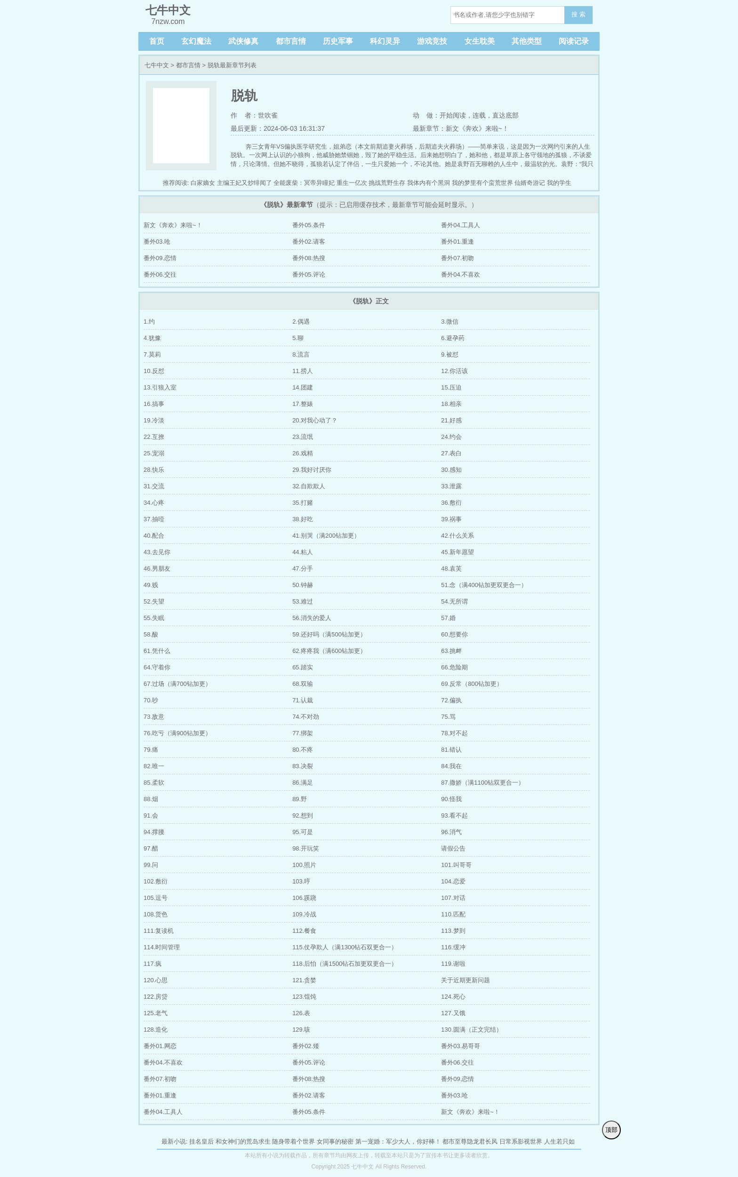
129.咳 (301, 1029)
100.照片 (304, 864)
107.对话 (453, 897)
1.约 (149, 321)
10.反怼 (154, 370)
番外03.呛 (157, 241)
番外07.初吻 (457, 258)
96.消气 (451, 831)
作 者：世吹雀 (254, 115)
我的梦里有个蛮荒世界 (482, 182)
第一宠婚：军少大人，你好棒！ (398, 1141)
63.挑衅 (451, 650)
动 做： (426, 115)
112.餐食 (304, 930)
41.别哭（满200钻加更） (326, 535)
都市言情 (291, 41)
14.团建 (302, 387)
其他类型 (527, 41)
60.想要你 (454, 634)
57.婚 (448, 617)
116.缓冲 (453, 947)
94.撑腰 (154, 831)
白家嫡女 (203, 182)
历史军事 (338, 41)
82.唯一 (154, 766)
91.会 (151, 815)
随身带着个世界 (293, 1141)
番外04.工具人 (460, 225)
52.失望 (154, 601)
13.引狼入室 (160, 387)
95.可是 (302, 831)
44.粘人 (302, 552)
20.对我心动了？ (314, 420)
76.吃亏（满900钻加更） (177, 733)
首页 (156, 41)
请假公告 (453, 848)
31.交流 (154, 486)
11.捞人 (302, 370)
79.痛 (151, 749)
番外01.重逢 (457, 241)
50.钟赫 (302, 584)
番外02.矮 (305, 1046)
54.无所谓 (454, 601)
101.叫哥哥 (456, 864)
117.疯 (152, 963)
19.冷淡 (154, 420)
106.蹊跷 (304, 897)
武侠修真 (243, 41)
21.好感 (451, 420)
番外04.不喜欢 (460, 274)
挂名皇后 (201, 1141)
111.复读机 (159, 930)
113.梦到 (453, 930)
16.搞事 (154, 403)
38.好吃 (302, 519)
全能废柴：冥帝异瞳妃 (304, 182)
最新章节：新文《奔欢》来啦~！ (461, 128)
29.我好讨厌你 (311, 469)
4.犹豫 (152, 338)
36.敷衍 (451, 502)
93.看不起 (454, 815)
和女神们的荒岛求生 (243, 1141)
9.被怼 (449, 354)
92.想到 (302, 815)
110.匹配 (453, 914)
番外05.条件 (308, 225)
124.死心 (453, 996)
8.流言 (301, 354)
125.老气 (156, 1013)
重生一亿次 (352, 182)
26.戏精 (302, 453)
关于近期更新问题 (465, 980)
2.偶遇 (301, 321)
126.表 (301, 1013)
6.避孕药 (453, 338)
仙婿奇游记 (529, 182)
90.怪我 (451, 799)
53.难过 (302, 601)
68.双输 (302, 683)
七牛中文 (156, 65)
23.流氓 (302, 436)
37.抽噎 (154, 519)
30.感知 (451, 469)
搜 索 (578, 14)
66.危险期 (454, 667)
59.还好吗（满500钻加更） (329, 634)
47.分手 (302, 568)
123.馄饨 (304, 996)
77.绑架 (302, 733)
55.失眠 (154, 617)
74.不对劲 (305, 716)
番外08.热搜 (308, 258)
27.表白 (451, 453)
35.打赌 (302, 502)
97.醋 (151, 848)
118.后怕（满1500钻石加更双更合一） (344, 963)
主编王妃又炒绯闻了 (244, 182)
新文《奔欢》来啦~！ (173, 225)
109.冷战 (304, 914)
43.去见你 (157, 552)
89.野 (299, 799)
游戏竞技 (432, 41)
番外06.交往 (160, 274)
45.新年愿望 (457, 552)
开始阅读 (453, 115)
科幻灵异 (385, 41)
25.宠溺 (154, 453)
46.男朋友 (157, 568)
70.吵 (151, 700)
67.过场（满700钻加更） (177, 683)
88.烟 (151, 799)
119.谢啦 (453, 963)
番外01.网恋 (160, 1046)
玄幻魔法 (196, 41)
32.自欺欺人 (308, 486)
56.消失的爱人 (311, 617)
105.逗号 (156, 897)
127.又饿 (453, 1013)
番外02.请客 (308, 241)
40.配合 (154, 535)
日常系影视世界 (520, 1141)
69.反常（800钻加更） (472, 683)
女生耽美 (480, 41)
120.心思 (156, 980)
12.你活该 (454, 370)
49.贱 (151, 584)
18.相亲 (451, 403)
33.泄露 (451, 486)
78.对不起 (454, 733)
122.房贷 (156, 996)
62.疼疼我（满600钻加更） (329, 650)
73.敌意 (154, 716)
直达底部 (505, 115)
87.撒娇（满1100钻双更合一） (482, 782)
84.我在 (451, 766)
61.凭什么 (157, 650)
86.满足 (302, 782)
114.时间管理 (162, 947)
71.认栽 (302, 700)
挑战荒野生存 (387, 182)
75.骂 (448, 716)
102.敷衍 (156, 881)
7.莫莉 (152, 354)
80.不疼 (302, 749)
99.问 (151, 864)
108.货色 (156, 914)
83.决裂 (302, 766)
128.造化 (156, 1029)
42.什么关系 (457, 535)
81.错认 (451, 749)
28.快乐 (154, 469)
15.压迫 (451, 387)
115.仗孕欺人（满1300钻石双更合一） (344, 947)
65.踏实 (302, 667)
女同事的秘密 (335, 1141)
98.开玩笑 (305, 848)
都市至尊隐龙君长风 (469, 1141)
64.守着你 (157, 667)
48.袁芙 (451, 568)
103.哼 (301, 881)
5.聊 (298, 338)
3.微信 (449, 321)
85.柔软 (154, 782)
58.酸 (151, 634)
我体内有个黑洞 (428, 182)
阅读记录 (574, 41)
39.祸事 (451, 519)
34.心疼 (154, 502)
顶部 (611, 1129)
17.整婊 (302, 403)
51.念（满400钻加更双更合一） (484, 584)
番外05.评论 (308, 274)
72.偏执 (451, 700)
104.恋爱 (453, 881)
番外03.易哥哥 (460, 1046)
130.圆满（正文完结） (471, 1029)
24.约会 (451, 436)
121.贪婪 (304, 980)
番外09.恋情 (160, 258)
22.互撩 (154, 436)
